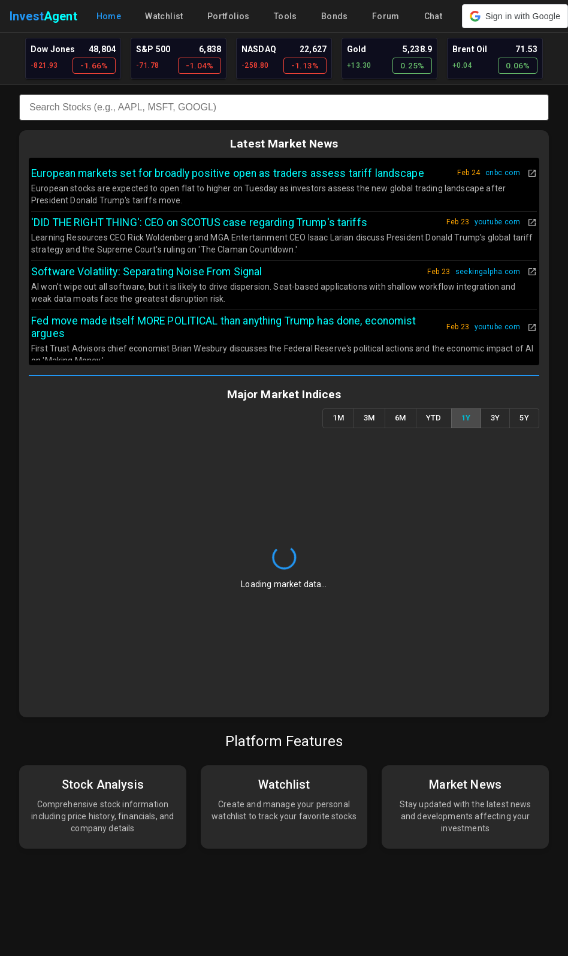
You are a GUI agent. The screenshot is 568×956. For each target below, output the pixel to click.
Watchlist (164, 16)
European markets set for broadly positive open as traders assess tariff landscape (227, 173)
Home (109, 16)
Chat (433, 16)
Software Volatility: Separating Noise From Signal (146, 272)
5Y (524, 418)
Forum (385, 16)
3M (369, 418)
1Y (466, 418)
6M (400, 418)
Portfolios (228, 16)
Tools (285, 16)
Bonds (335, 16)
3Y (495, 418)
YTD (433, 418)
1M (338, 418)
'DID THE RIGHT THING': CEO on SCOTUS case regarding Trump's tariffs (199, 223)
